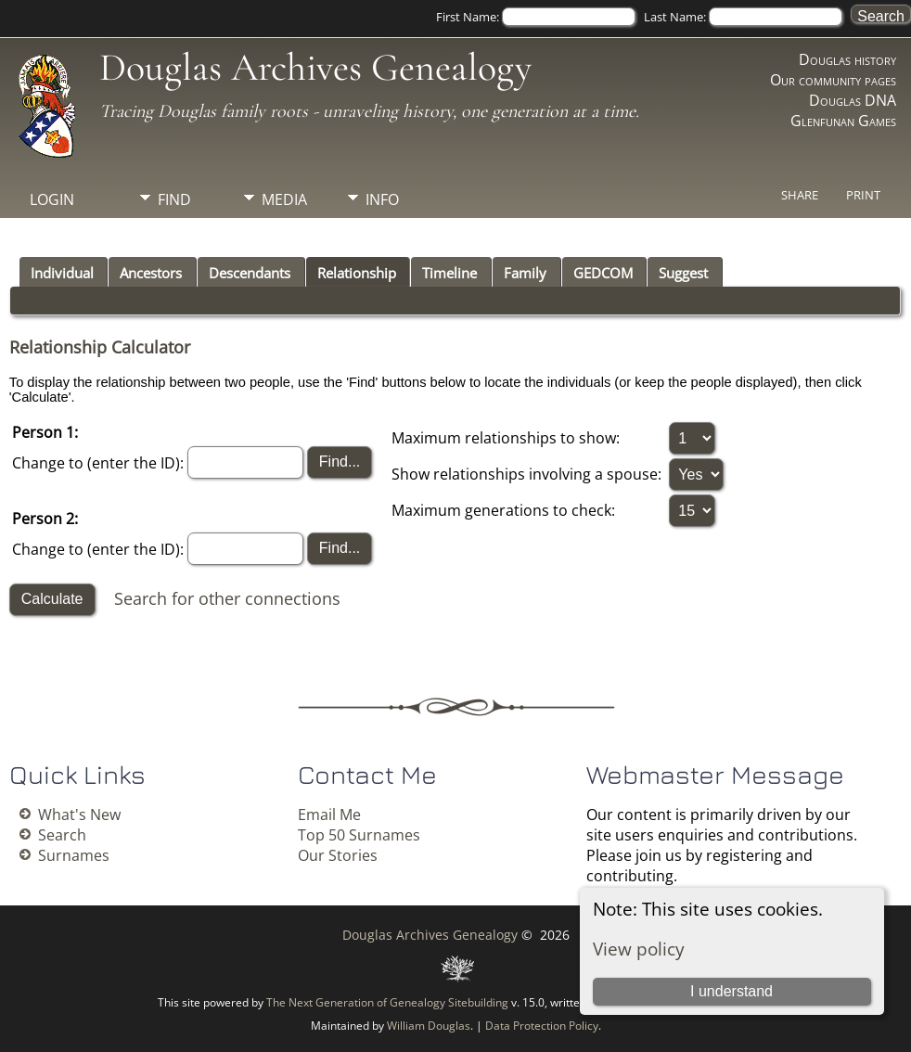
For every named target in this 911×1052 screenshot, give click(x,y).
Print (863, 194)
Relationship (356, 272)
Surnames (73, 855)
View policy (639, 948)
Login (52, 199)
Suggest (683, 272)
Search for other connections (227, 598)
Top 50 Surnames (359, 835)
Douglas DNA (852, 100)
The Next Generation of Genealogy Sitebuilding (387, 1002)
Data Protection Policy (541, 1025)
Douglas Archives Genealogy (315, 67)
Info (382, 199)
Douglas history (847, 59)
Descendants (249, 272)
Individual (62, 272)
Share (799, 194)
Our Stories (338, 855)
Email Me (329, 814)
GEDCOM (603, 272)
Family (525, 272)
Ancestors (151, 272)
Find (174, 199)
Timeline (449, 272)
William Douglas (428, 1025)
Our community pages (833, 80)
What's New (79, 814)
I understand (731, 991)
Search (62, 835)
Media (284, 199)
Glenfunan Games (843, 120)
